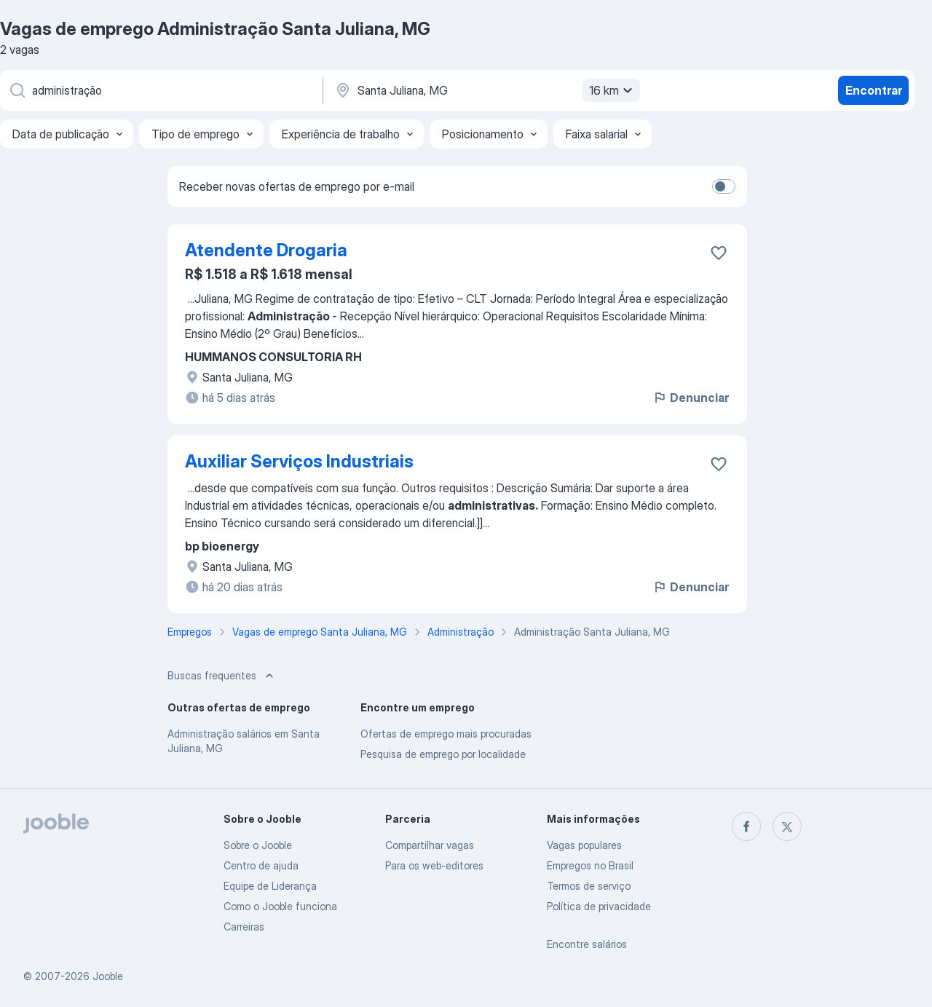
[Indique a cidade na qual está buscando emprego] (485, 90)
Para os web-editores (434, 865)
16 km (612, 90)
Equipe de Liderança (270, 886)
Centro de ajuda (261, 865)
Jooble (107, 976)
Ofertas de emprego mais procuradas (446, 733)
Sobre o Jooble (258, 845)
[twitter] (787, 826)
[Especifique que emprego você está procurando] (160, 90)
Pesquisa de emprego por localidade (443, 754)
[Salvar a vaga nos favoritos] (718, 252)
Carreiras (244, 926)
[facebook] (746, 826)
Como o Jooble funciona (280, 906)
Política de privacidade (599, 906)
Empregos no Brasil (590, 865)
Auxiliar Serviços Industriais (299, 461)
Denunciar (690, 397)
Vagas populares (584, 845)
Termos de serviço (589, 886)
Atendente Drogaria (266, 250)
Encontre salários (587, 944)
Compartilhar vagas (429, 845)
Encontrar (873, 90)
